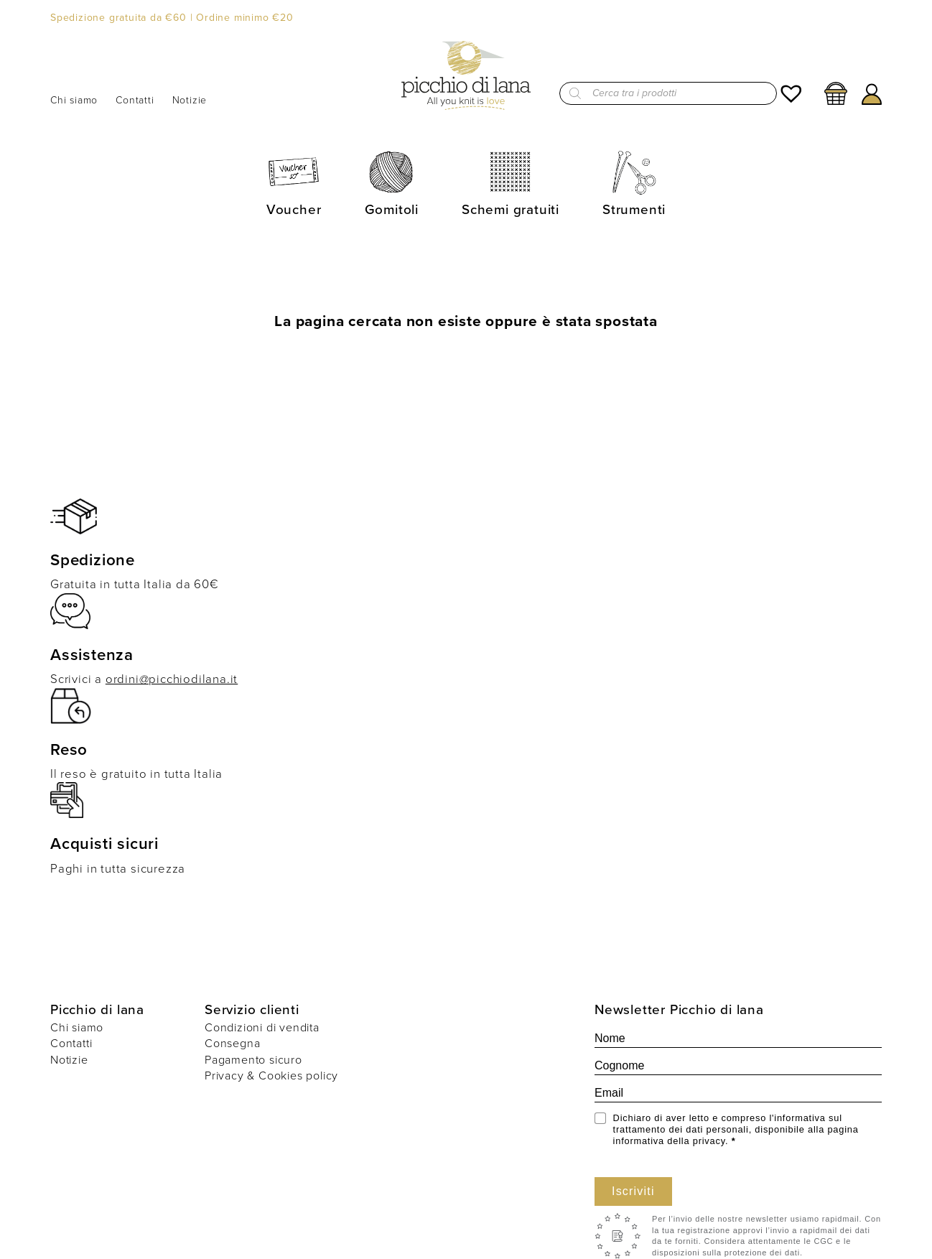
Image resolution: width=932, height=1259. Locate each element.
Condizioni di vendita (262, 1027)
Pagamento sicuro (253, 1059)
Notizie (190, 100)
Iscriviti (633, 1191)
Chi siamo (74, 100)
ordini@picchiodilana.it (172, 679)
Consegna (232, 1043)
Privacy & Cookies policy (271, 1075)
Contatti (135, 100)
